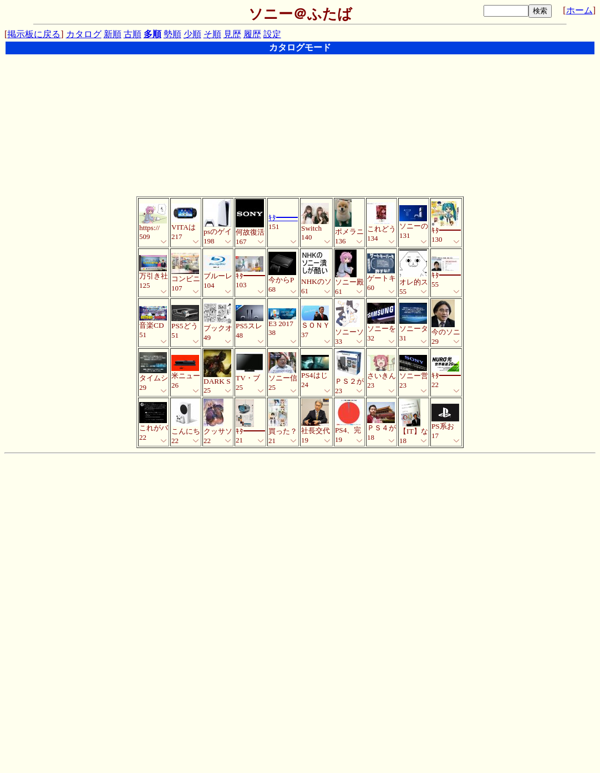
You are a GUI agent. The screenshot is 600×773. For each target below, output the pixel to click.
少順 (192, 34)
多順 (152, 34)
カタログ (83, 34)
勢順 (172, 34)
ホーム (579, 10)
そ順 (212, 34)
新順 (112, 34)
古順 (132, 34)
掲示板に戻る (33, 34)
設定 (272, 34)
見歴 (232, 34)
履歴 (252, 34)
